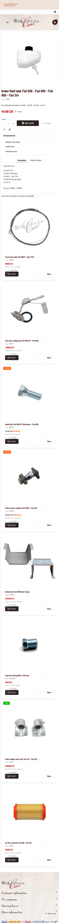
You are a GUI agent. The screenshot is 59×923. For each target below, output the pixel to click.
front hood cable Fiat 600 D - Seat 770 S (19, 257)
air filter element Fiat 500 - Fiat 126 (18, 843)
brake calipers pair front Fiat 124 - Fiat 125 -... (22, 759)
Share (4, 129)
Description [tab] (22, 160)
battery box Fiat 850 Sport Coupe (17, 592)
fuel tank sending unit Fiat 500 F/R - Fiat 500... (22, 341)
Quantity (3, 119)
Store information (11, 912)
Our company (9, 899)
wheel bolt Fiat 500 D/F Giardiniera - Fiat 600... (22, 424)
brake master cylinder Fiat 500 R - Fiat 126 (21, 508)
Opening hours (10, 906)
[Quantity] (8, 123)
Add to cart (28, 123)
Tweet (10, 129)
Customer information (14, 893)
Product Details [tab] (35, 160)
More (49, 274)
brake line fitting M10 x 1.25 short (17, 675)
